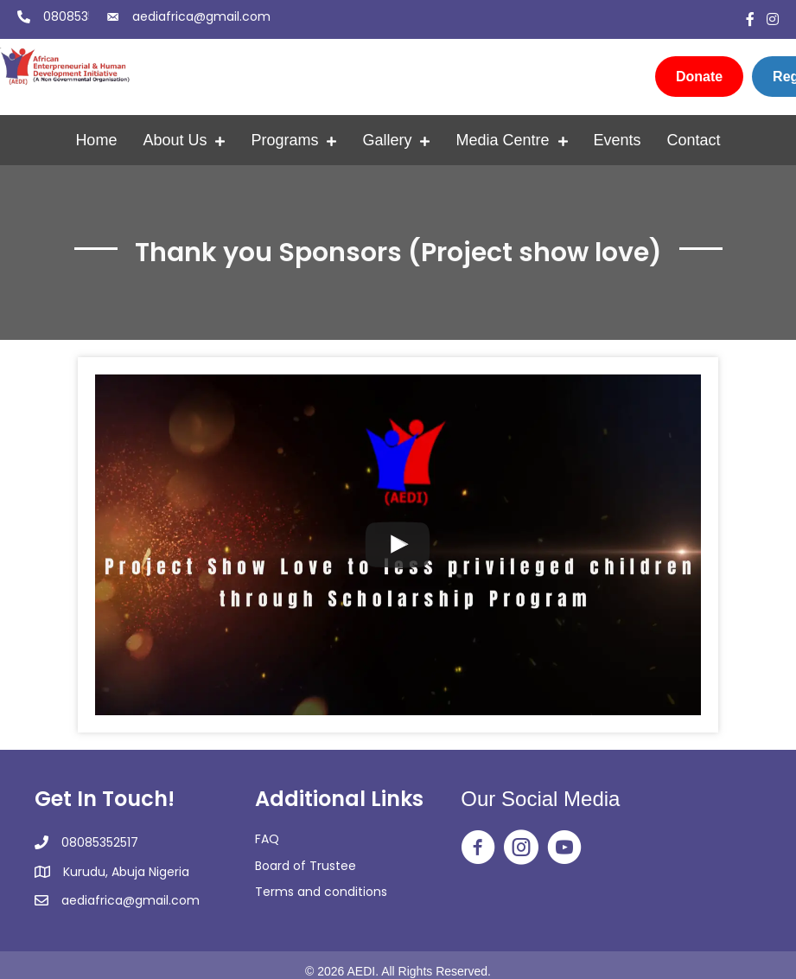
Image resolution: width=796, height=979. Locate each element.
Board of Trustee (305, 865)
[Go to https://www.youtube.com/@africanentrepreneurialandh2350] (564, 848)
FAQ (267, 839)
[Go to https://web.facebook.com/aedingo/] (478, 848)
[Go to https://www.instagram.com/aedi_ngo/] (521, 848)
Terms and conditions (321, 891)
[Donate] (699, 76)
